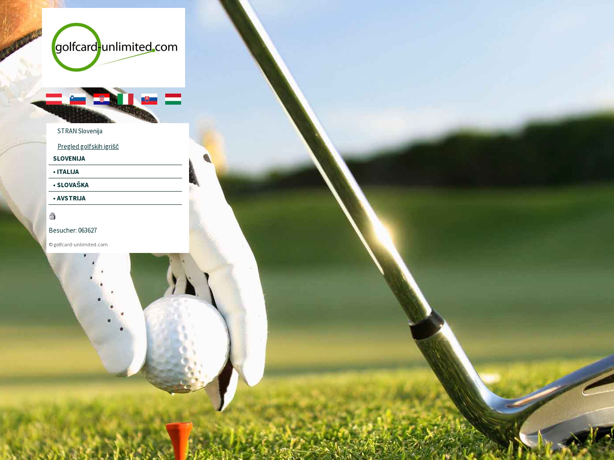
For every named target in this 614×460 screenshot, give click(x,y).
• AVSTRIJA (69, 198)
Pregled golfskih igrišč (88, 146)
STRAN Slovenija (79, 131)
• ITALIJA (66, 171)
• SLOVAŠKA (71, 185)
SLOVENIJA (69, 158)
